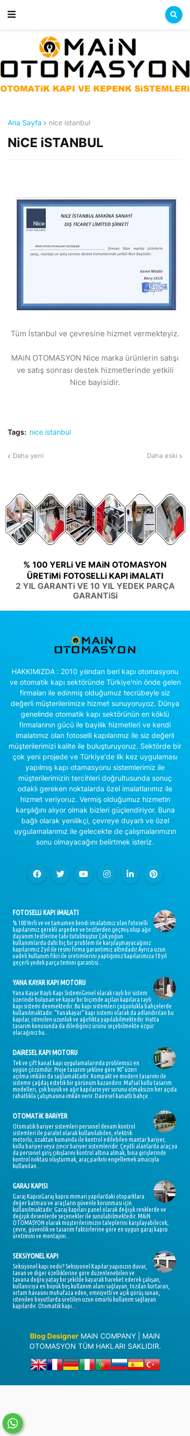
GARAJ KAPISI (30, 1186)
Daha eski (162, 455)
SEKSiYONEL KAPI (35, 1256)
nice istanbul (69, 122)
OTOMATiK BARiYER (40, 1116)
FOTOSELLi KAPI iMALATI (46, 912)
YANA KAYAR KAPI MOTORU (49, 982)
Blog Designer (54, 1336)
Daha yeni (28, 455)
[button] (11, 14)
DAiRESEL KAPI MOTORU (45, 1052)
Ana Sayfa (25, 122)
